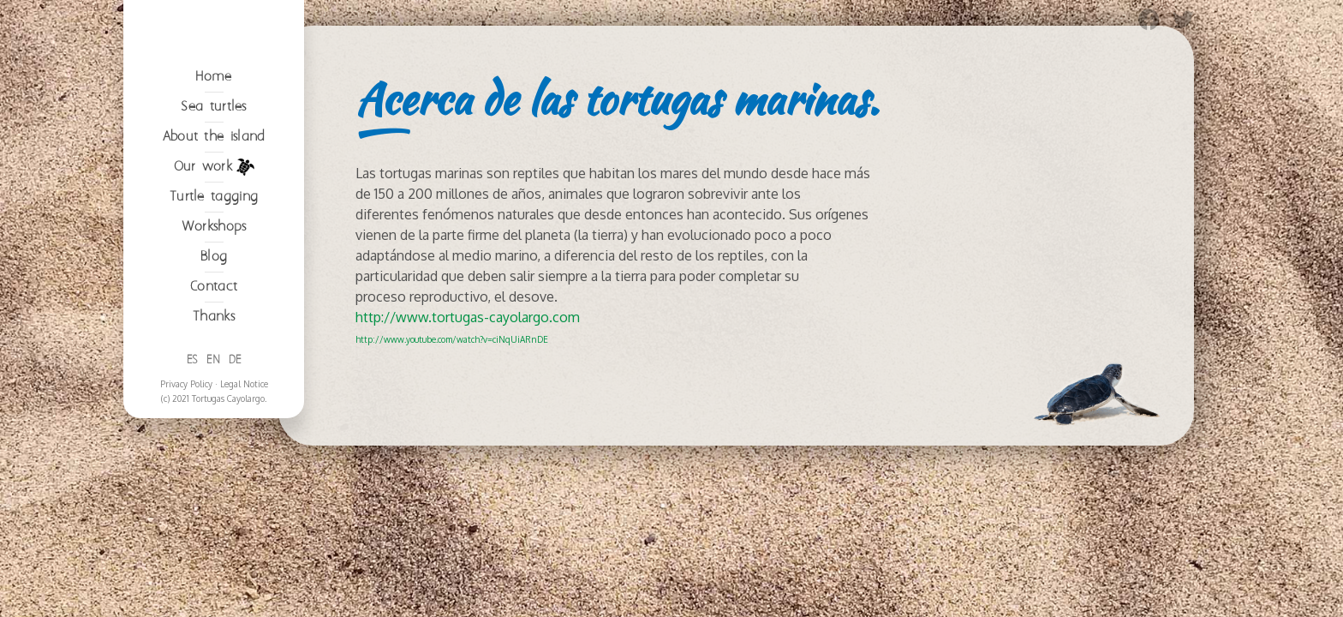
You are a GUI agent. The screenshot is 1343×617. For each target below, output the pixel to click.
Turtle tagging (214, 328)
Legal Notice (244, 515)
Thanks (214, 448)
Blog (213, 388)
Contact (213, 418)
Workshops (214, 358)
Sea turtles (213, 238)
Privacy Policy (186, 515)
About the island (214, 268)
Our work (214, 298)
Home (213, 208)
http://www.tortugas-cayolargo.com (467, 317)
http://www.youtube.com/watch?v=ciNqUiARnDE (451, 339)
